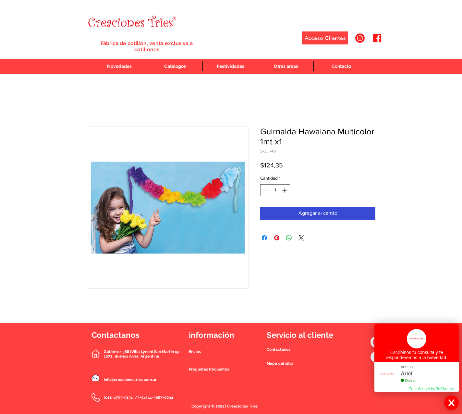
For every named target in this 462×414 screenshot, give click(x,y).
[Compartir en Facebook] (264, 238)
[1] (360, 38)
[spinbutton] (275, 190)
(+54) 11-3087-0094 (155, 397)
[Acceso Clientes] (325, 37)
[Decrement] (265, 190)
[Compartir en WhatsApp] (289, 238)
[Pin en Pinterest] (277, 238)
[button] (278, 349)
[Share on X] (301, 238)
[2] (377, 38)
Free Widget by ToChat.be (431, 389)
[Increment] (285, 190)
